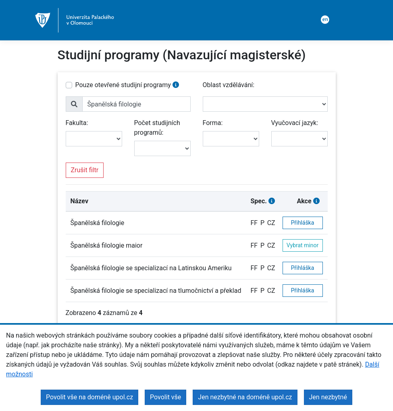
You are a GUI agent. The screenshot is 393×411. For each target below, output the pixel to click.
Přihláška (302, 222)
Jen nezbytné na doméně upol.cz (245, 397)
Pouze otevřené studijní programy (123, 85)
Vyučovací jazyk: (294, 123)
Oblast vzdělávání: (229, 85)
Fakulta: (77, 123)
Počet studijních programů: (157, 127)
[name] (136, 104)
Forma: (213, 123)
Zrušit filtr (85, 170)
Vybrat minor (303, 245)
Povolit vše (165, 397)
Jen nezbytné (328, 397)
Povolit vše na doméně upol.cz (89, 397)
